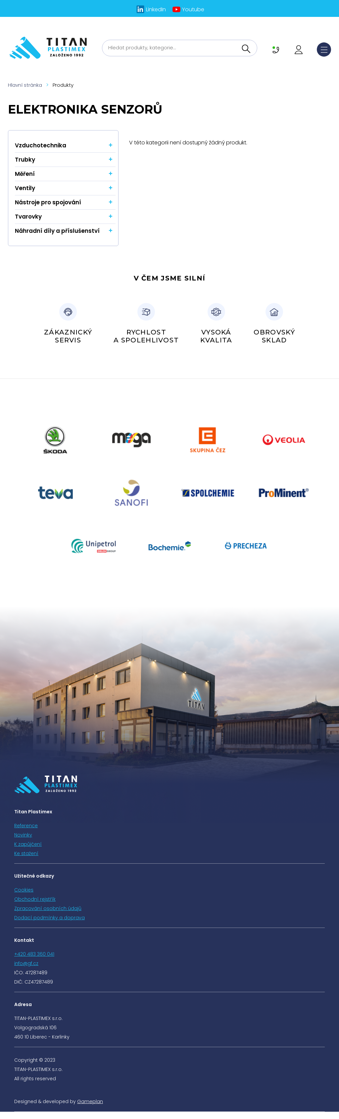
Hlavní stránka (25, 84)
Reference (26, 825)
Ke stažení (26, 853)
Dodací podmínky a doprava (49, 917)
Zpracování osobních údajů (47, 908)
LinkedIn (156, 9)
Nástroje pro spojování (48, 202)
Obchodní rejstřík (35, 899)
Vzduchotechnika (40, 145)
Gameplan (90, 1101)
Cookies (23, 890)
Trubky (25, 160)
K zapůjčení (28, 844)
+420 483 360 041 (34, 954)
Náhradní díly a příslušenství (57, 231)
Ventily (25, 188)
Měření (25, 174)
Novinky (23, 835)
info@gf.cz (26, 963)
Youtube (193, 9)
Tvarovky (28, 217)
